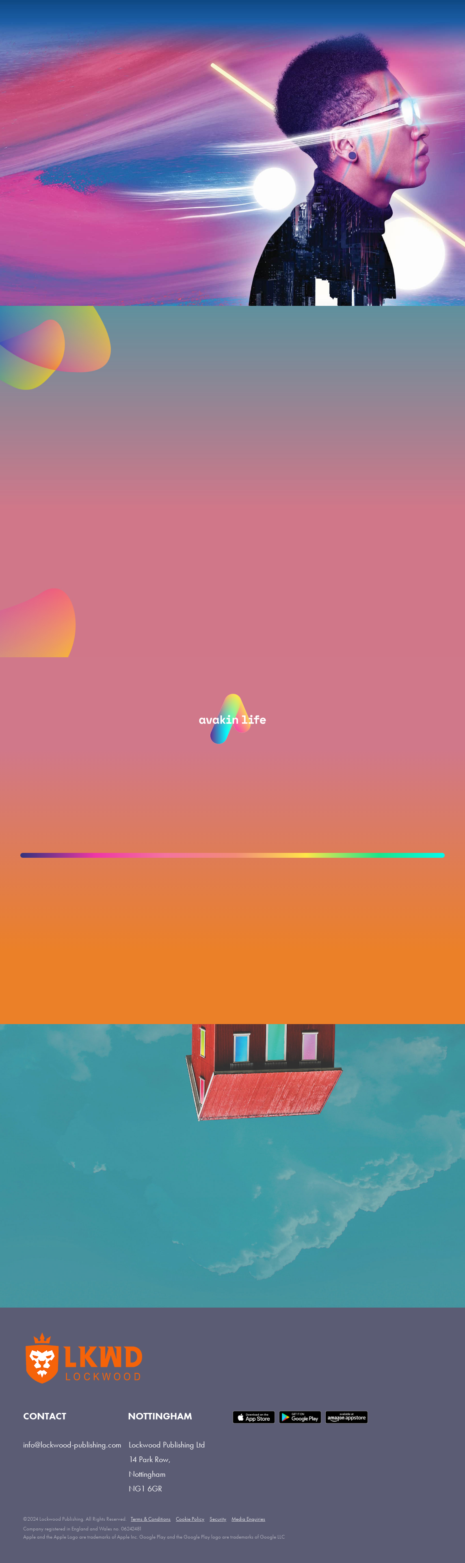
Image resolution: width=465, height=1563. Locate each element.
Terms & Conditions (151, 1518)
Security (218, 1518)
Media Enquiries (248, 1518)
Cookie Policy (190, 1518)
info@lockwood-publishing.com (72, 1444)
